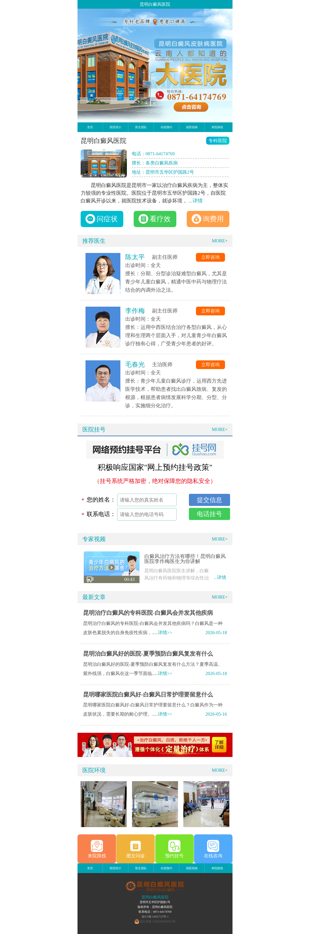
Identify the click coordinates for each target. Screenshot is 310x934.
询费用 (208, 219)
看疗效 (155, 219)
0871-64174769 (160, 153)
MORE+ (220, 240)
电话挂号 (209, 514)
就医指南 (192, 127)
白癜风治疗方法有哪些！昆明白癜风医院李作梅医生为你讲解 (185, 558)
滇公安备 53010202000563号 (158, 921)
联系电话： (101, 514)
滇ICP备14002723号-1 (155, 916)
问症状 (101, 219)
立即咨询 (210, 257)
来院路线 (217, 127)
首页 (90, 127)
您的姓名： (101, 500)
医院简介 (115, 127)
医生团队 (141, 127)
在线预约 (166, 127)
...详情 (196, 201)
